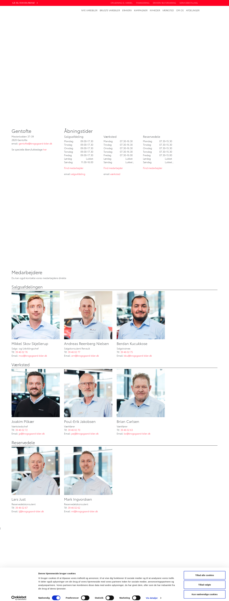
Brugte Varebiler (110, 10)
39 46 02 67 (21, 507)
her (45, 149)
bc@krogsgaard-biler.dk (137, 433)
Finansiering (142, 2)
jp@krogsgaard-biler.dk (32, 433)
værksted (115, 174)
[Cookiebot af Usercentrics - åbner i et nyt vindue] (19, 595)
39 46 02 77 (74, 352)
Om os (180, 10)
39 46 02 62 (74, 507)
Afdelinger (192, 10)
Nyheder (155, 10)
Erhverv (127, 10)
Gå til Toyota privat (25, 3)
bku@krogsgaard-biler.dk (138, 355)
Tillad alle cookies (204, 572)
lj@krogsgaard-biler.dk (31, 511)
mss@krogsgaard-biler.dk (33, 355)
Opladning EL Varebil (122, 2)
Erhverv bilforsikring (164, 2)
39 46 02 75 (126, 352)
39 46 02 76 (21, 352)
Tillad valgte (204, 582)
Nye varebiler (89, 10)
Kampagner (141, 10)
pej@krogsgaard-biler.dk (85, 433)
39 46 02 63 (126, 429)
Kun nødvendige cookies (205, 591)
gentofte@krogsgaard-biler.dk (35, 143)
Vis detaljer (152, 595)
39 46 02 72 (21, 429)
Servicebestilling (188, 2)
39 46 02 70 (74, 429)
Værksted (168, 10)
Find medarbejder (73, 168)
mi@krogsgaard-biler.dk (84, 511)
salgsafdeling (78, 174)
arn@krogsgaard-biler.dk (85, 355)
